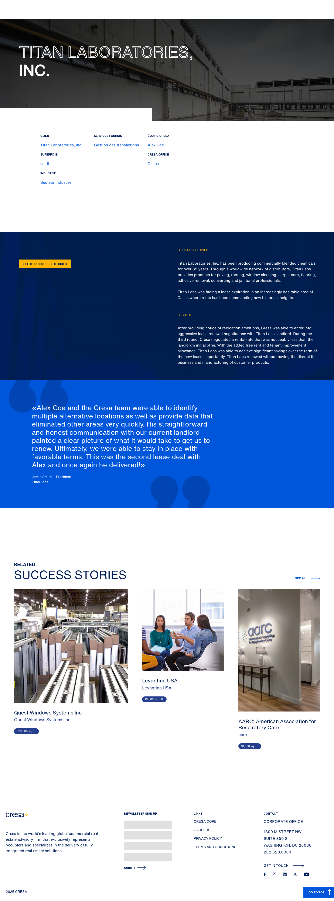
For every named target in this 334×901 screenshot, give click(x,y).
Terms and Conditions (215, 846)
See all (301, 578)
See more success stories (45, 264)
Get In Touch (284, 865)
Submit (129, 868)
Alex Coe (156, 145)
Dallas (153, 163)
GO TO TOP (316, 892)
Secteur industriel (56, 182)
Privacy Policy (208, 838)
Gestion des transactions (116, 145)
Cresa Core (205, 821)
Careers (202, 829)
